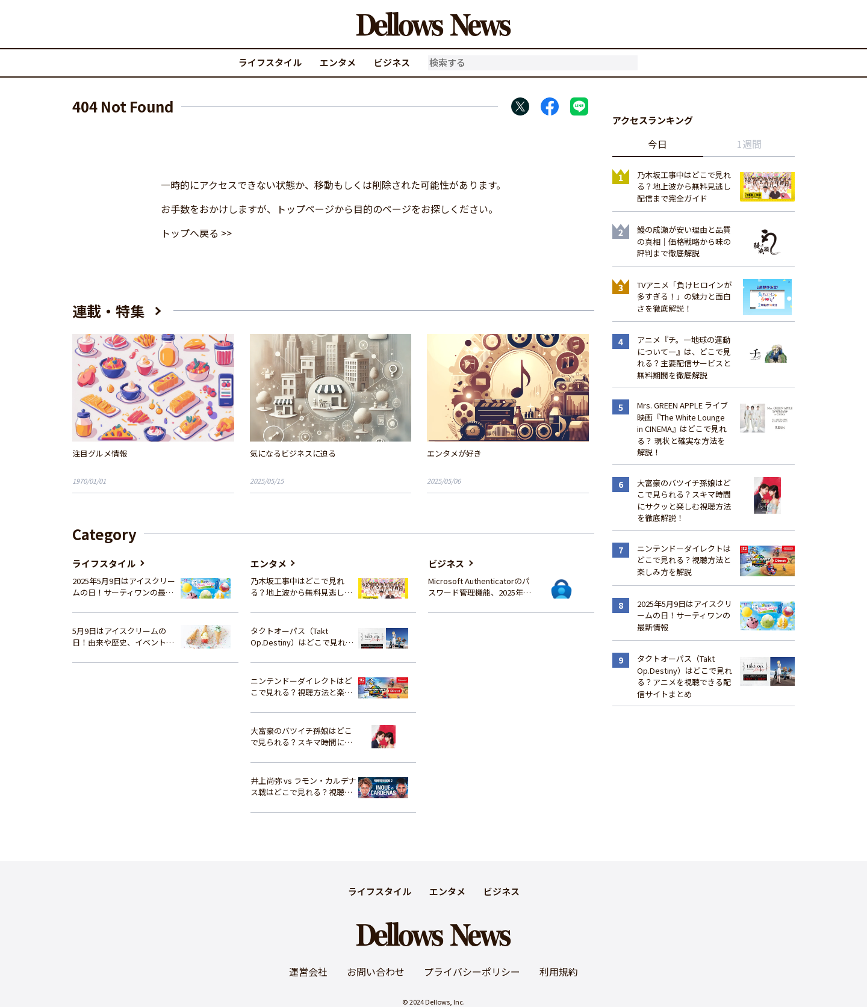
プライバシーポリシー (472, 971)
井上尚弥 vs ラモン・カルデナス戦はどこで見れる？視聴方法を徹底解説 (303, 786)
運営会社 (308, 971)
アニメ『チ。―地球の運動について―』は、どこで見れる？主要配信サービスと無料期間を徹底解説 (684, 357)
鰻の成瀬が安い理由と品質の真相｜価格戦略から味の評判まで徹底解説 (684, 241)
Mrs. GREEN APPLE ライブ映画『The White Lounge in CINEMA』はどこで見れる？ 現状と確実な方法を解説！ (682, 428)
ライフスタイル (270, 62)
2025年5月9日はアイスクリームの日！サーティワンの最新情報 (123, 587)
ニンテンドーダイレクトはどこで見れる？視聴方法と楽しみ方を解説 (301, 686)
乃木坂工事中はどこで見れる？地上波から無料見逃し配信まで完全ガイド (301, 587)
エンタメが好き (454, 453)
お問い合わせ (376, 971)
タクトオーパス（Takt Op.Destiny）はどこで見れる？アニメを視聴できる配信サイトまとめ (301, 636)
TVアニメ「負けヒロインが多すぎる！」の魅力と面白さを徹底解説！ (684, 296)
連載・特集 (108, 310)
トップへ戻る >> (196, 233)
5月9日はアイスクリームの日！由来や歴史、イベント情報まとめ (123, 636)
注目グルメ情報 (99, 453)
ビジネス (392, 62)
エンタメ (338, 62)
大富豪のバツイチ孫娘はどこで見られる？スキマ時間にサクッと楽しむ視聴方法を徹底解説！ (301, 736)
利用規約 (558, 971)
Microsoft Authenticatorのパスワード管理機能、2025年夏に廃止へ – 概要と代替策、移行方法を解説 (479, 587)
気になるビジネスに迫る (293, 453)
